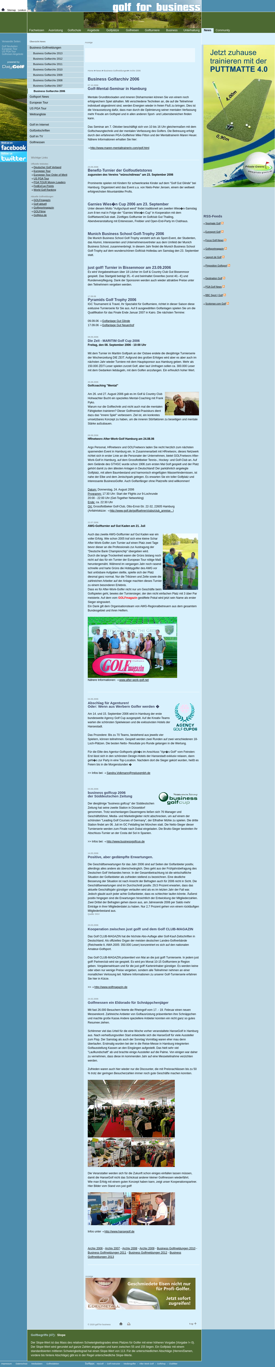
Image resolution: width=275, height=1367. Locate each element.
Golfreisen (132, 30)
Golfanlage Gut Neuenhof (118, 325)
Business (172, 30)
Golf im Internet (39, 124)
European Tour (39, 102)
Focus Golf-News (214, 240)
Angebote (93, 30)
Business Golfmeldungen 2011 (107, 1252)
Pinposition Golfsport (216, 265)
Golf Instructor (113, 1364)
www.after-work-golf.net (134, 680)
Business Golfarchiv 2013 (48, 53)
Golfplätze (112, 30)
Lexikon (22, 10)
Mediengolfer (130, 1364)
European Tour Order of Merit (50, 174)
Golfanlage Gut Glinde (116, 321)
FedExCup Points (44, 186)
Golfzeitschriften (40, 130)
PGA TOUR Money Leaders (49, 182)
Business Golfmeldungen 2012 (148, 1252)
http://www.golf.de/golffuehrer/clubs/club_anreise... (141, 510)
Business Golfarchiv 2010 (48, 69)
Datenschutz (22, 1364)
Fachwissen (36, 30)
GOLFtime (40, 211)
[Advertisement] (140, 55)
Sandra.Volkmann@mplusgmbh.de (128, 773)
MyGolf (100, 1364)
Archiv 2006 (135, 71)
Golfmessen (37, 142)
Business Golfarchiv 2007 (48, 85)
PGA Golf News (213, 287)
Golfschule (74, 30)
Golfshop (161, 1364)
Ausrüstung (55, 30)
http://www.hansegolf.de (119, 1231)
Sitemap (11, 10)
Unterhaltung (191, 30)
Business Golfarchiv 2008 (48, 80)
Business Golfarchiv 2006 (49, 91)
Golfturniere (152, 30)
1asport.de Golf (213, 257)
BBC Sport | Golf (214, 295)
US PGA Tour (38, 108)
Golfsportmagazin (44, 207)
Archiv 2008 (129, 1248)
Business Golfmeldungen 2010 (176, 1248)
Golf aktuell (40, 203)
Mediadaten (36, 1364)
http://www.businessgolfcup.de (125, 841)
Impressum (6, 1364)
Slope (61, 1335)
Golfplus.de (40, 215)
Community (223, 30)
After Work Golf (146, 1364)
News (98, 71)
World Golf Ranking (45, 189)
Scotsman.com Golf (215, 303)
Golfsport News (39, 96)
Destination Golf (213, 278)
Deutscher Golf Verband (47, 167)
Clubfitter (173, 1364)
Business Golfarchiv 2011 (48, 64)
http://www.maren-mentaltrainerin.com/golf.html (119, 148)
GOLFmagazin (42, 200)
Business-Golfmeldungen (116, 71)
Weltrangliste (38, 114)
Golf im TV (36, 136)
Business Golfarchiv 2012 (48, 58)
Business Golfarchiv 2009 (48, 74)
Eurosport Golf (212, 232)
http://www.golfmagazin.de (110, 987)
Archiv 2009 (146, 1248)
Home (90, 71)
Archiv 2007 (112, 1248)
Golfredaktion (52, 1364)
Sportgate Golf (212, 223)
